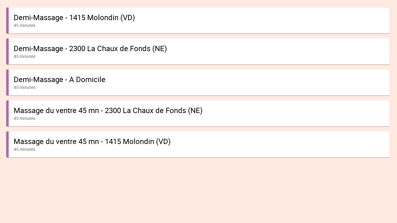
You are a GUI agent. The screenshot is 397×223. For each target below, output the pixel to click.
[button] (198, 20)
